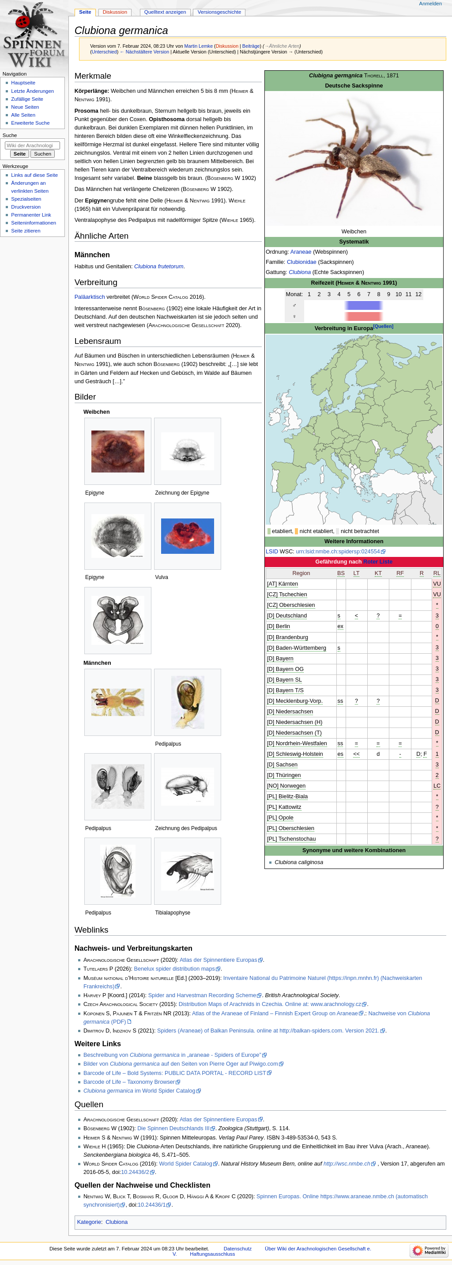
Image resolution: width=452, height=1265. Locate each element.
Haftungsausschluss (212, 1254)
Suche (10, 135)
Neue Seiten (25, 107)
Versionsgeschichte (219, 12)
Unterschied (104, 51)
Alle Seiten (23, 115)
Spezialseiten (26, 199)
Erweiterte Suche (30, 123)
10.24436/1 (152, 1205)
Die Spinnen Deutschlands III (173, 1128)
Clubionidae (301, 262)
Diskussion (227, 46)
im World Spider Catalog (139, 1091)
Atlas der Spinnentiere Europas (218, 960)
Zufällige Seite (27, 99)
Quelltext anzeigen (165, 12)
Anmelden (430, 3)
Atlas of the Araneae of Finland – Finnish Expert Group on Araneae (275, 1013)
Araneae (301, 252)
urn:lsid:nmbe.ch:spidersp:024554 (338, 552)
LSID (272, 552)
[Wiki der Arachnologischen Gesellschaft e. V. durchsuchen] (32, 145)
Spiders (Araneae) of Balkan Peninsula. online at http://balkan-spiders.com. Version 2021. (268, 1031)
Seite (85, 12)
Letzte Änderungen (32, 91)
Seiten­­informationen (33, 222)
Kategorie (89, 1222)
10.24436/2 (135, 1172)
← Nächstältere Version (144, 51)
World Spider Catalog (185, 1164)
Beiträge (251, 46)
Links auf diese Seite (34, 175)
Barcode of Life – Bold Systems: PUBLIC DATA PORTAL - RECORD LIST (174, 1073)
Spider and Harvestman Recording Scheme (202, 995)
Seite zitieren (25, 230)
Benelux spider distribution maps (174, 969)
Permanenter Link (31, 214)
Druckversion (26, 207)
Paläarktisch (90, 297)
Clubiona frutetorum (158, 266)
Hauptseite (23, 82)
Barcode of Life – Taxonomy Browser (129, 1082)
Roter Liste (377, 562)
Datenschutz (238, 1248)
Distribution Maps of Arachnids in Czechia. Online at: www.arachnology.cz (270, 1004)
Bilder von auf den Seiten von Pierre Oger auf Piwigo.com (180, 1064)
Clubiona (300, 272)
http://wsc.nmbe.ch (347, 1164)
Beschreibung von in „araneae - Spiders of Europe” (172, 1055)
